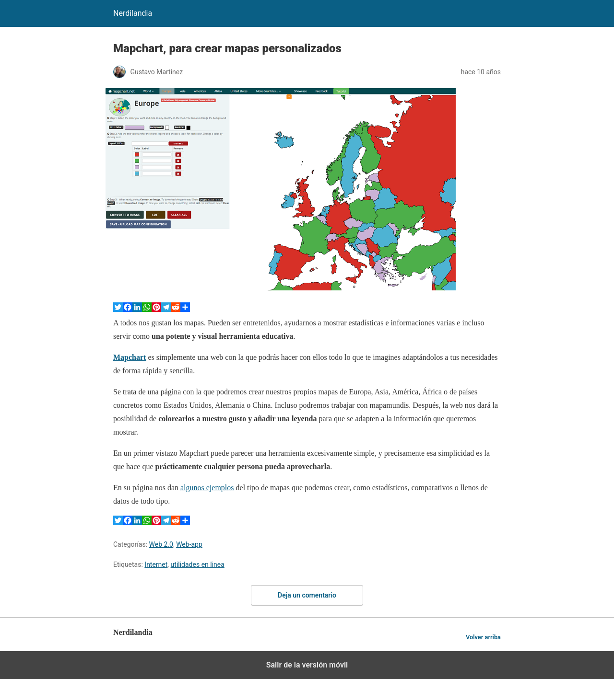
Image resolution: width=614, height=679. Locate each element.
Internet (155, 564)
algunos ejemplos (207, 487)
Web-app (189, 544)
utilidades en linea (197, 564)
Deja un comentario (307, 595)
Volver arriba (483, 637)
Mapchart (129, 357)
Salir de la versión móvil (307, 664)
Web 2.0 (161, 544)
